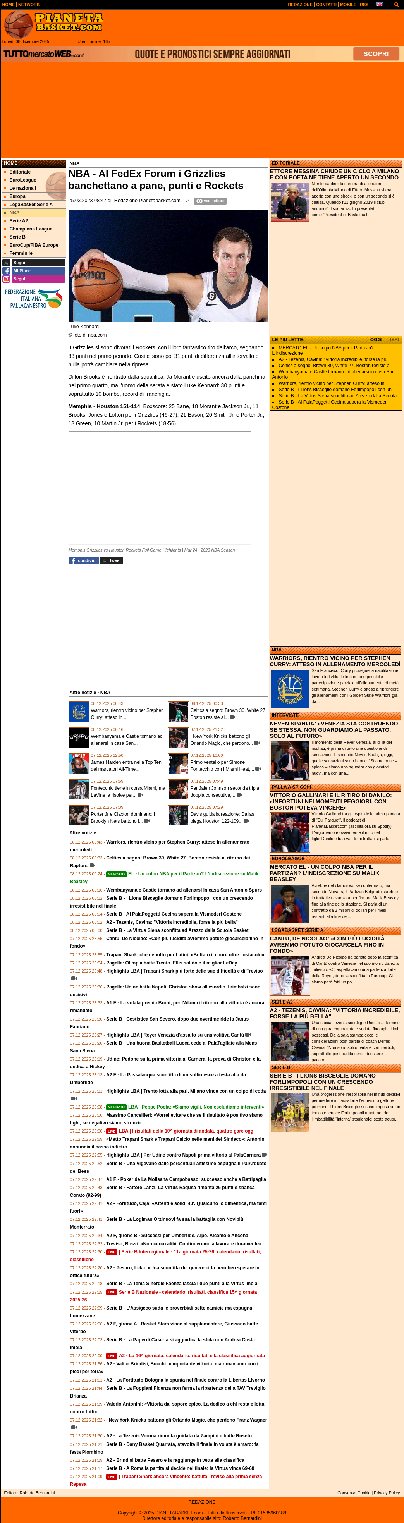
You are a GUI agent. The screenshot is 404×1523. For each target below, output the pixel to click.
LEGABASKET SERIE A (298, 930)
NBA (277, 650)
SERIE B (281, 1067)
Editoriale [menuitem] (17, 172)
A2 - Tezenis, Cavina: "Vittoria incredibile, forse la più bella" (172, 922)
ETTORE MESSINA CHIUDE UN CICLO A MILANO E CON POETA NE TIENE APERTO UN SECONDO (334, 174)
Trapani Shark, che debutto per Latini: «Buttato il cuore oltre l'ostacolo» (185, 954)
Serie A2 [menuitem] (16, 220)
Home (11, 163)
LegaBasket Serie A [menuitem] (28, 204)
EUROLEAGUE (288, 858)
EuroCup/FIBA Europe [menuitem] (31, 245)
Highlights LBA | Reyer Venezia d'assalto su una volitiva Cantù (175, 1035)
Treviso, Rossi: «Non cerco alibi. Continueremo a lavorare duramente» (183, 1243)
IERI (394, 339)
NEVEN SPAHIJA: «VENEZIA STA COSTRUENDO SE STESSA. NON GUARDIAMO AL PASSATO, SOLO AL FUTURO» (334, 729)
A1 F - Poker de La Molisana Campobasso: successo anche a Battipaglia (186, 1179)
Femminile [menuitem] (18, 253)
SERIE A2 (282, 1002)
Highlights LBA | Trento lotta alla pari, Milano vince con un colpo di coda (186, 1091)
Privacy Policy (387, 1492)
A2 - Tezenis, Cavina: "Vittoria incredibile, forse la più (333, 359)
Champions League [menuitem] (28, 229)
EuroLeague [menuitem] (20, 180)
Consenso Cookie (353, 1492)
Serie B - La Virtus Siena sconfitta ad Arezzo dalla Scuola (338, 396)
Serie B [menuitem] (15, 237)
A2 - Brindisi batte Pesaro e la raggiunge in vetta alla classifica (175, 1460)
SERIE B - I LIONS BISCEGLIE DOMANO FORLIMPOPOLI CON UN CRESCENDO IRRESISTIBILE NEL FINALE (323, 1082)
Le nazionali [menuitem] (20, 188)
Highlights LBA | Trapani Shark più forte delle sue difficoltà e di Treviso (184, 971)
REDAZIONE (201, 1502)
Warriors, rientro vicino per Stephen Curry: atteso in (332, 383)
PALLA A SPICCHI (291, 787)
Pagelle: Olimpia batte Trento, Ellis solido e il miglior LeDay (171, 963)
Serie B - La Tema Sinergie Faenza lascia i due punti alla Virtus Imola (181, 1283)
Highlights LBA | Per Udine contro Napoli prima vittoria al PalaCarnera (183, 1155)
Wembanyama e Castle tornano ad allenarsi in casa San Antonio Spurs (184, 890)
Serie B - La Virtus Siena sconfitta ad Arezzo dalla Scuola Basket (177, 930)
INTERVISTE (285, 715)
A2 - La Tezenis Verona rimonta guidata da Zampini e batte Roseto (179, 1436)
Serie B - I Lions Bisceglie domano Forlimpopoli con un (335, 389)
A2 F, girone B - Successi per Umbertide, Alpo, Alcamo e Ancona (177, 1235)
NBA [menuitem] (12, 212)
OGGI (376, 339)
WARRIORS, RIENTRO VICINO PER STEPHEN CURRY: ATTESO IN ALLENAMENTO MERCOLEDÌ (335, 661)
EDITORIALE (286, 163)
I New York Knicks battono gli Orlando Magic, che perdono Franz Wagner (186, 1420)
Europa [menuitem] (15, 196)
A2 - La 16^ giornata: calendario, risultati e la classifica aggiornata (185, 1355)
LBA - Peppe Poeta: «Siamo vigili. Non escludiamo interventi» (185, 1107)
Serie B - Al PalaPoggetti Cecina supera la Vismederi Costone (174, 914)
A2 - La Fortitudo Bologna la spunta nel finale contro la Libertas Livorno (185, 1380)
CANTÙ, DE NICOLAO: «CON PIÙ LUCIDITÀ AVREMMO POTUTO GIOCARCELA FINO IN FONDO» (327, 944)
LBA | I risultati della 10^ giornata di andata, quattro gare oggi (180, 1131)
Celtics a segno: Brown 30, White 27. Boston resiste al (335, 365)
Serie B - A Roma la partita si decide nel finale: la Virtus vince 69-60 (180, 1468)
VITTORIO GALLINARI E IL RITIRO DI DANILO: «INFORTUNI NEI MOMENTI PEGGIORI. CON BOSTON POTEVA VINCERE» (331, 801)
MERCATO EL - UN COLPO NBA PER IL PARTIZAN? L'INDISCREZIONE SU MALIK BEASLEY (325, 873)
